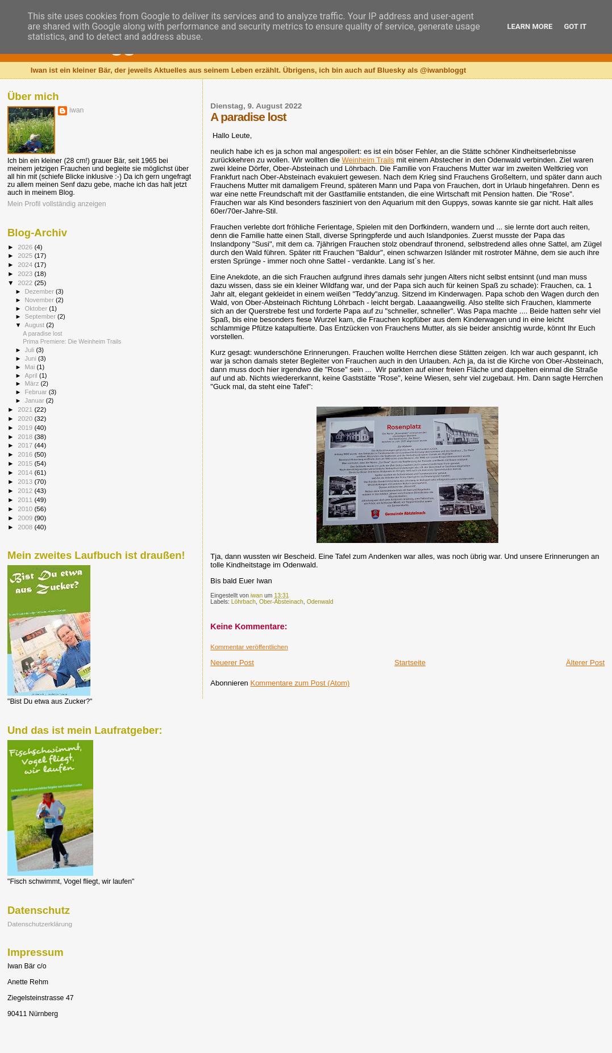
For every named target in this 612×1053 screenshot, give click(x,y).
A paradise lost (42, 333)
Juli (30, 349)
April (32, 375)
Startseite (410, 662)
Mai (31, 366)
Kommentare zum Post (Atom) (299, 683)
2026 (26, 246)
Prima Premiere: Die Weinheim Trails (72, 341)
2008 (26, 526)
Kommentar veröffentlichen (249, 647)
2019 (26, 427)
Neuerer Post (232, 662)
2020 (26, 418)
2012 (26, 490)
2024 (26, 264)
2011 (26, 499)
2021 (26, 409)
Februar (37, 391)
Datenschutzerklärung (39, 923)
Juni (32, 358)
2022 (26, 282)
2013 (26, 481)
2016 (26, 454)
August (36, 324)
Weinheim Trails (368, 160)
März (33, 383)
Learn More (530, 26)
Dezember (40, 291)
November (40, 299)
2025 (26, 255)
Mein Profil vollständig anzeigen (56, 204)
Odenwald (320, 602)
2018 (26, 436)
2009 (26, 517)
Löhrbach (243, 602)
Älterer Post (585, 662)
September (41, 316)
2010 (26, 508)
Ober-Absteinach (281, 602)
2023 (26, 273)
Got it (575, 26)
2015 (26, 463)
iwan (76, 110)
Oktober (37, 308)
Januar (35, 400)
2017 (26, 445)
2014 (26, 472)
